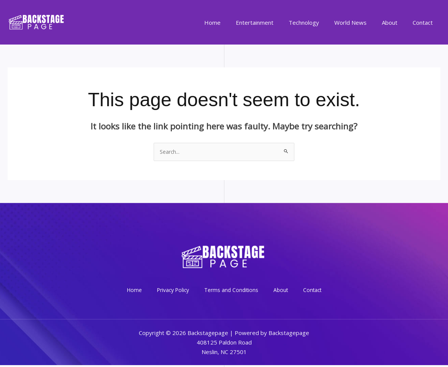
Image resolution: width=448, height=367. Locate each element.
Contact (425, 22)
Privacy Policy (180, 291)
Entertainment (272, 22)
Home (233, 22)
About (395, 22)
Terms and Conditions (232, 291)
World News (360, 22)
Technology (317, 22)
